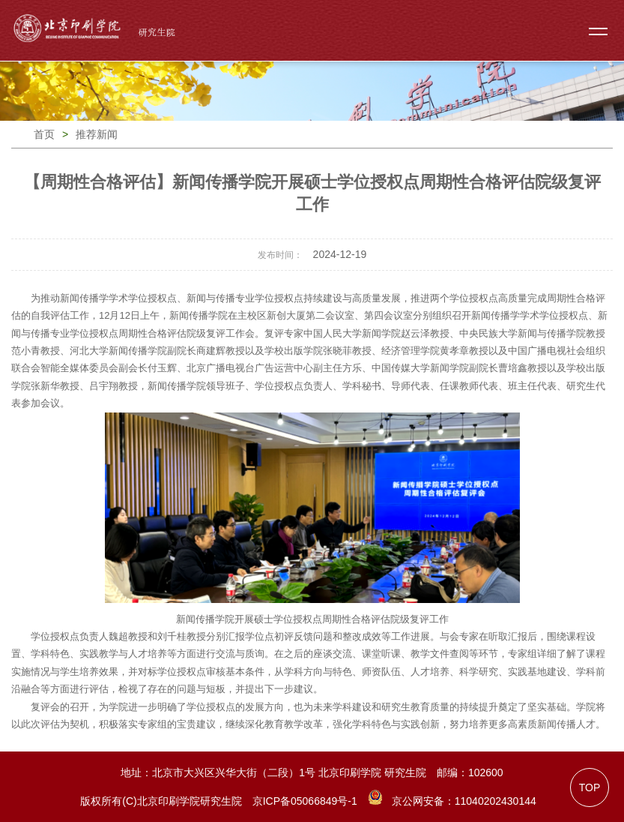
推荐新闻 (97, 134)
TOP (590, 788)
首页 (44, 134)
